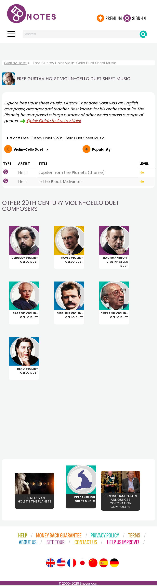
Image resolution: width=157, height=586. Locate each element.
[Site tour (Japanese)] (82, 563)
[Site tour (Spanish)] (104, 563)
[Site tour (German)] (114, 563)
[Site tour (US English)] (61, 563)
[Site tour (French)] (72, 563)
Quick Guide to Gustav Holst (54, 121)
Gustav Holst (15, 62)
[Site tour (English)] (50, 563)
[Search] (143, 34)
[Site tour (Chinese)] (93, 563)
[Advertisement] (79, 50)
